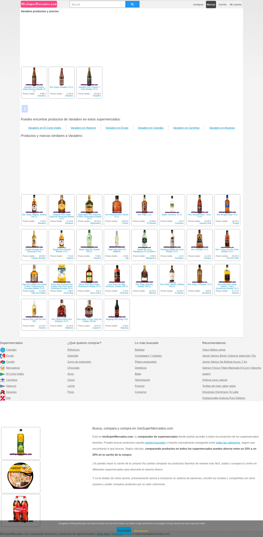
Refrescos (73, 349)
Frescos (139, 386)
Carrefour (179, 223)
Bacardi (97, 258)
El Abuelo (179, 293)
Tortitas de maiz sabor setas (219, 386)
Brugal (236, 223)
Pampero (69, 223)
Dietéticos (141, 367)
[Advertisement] (131, 37)
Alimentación (142, 380)
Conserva (140, 392)
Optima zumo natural (214, 380)
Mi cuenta (235, 4)
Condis (7, 361)
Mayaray (124, 328)
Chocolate (73, 367)
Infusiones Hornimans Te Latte (220, 392)
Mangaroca (151, 258)
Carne (71, 380)
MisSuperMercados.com (39, 4)
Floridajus (179, 258)
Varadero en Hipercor (83, 127)
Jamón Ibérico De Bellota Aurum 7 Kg (224, 361)
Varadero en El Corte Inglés (44, 127)
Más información (141, 531)
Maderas (69, 328)
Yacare (125, 223)
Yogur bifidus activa (213, 349)
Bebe (138, 373)
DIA (5, 398)
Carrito (223, 4)
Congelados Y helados (148, 355)
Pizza (70, 392)
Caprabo (8, 349)
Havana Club (205, 223)
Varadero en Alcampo (222, 127)
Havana (42, 328)
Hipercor (8, 386)
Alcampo (8, 392)
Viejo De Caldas (38, 293)
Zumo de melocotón (79, 361)
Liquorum (96, 328)
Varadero (42, 96)
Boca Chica (96, 293)
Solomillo (72, 355)
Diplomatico (95, 223)
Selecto (235, 293)
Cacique (207, 258)
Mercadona (10, 367)
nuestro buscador (155, 442)
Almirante (124, 293)
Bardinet (42, 223)
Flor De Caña (233, 258)
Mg (127, 258)
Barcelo (152, 293)
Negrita (70, 258)
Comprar (198, 4)
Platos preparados (146, 361)
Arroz (70, 373)
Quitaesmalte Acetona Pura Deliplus (223, 398)
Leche (71, 386)
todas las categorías (228, 442)
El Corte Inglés (12, 373)
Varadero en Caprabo (151, 127)
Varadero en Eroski (117, 127)
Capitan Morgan (38, 258)
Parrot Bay (68, 293)
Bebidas (140, 349)
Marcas (211, 4)
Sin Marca (206, 293)
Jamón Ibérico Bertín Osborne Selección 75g (229, 355)
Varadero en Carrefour (186, 127)
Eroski (7, 355)
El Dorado (151, 223)
